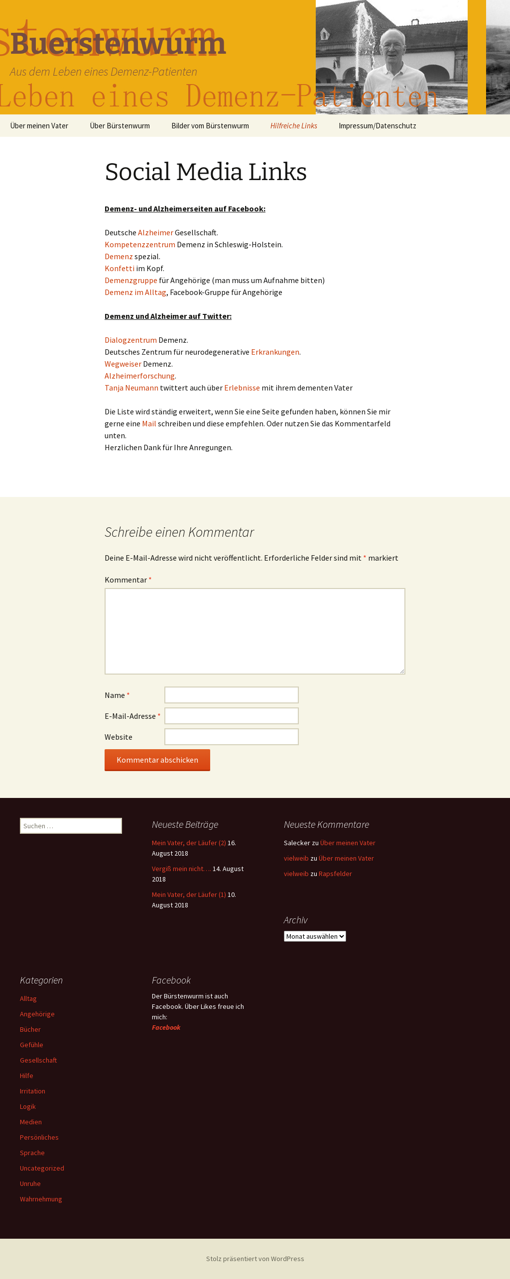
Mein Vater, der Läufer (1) (189, 894)
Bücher (30, 1029)
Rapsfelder (335, 873)
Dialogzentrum (131, 340)
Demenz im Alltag (135, 292)
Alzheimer (156, 232)
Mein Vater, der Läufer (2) (189, 842)
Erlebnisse (242, 388)
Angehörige (37, 1013)
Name (117, 695)
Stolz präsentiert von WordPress (255, 1258)
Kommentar (128, 580)
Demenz (119, 256)
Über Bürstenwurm (120, 125)
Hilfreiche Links (293, 125)
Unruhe (30, 1183)
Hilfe (26, 1075)
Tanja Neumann (131, 388)
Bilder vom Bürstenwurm (210, 125)
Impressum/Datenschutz (377, 125)
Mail (150, 423)
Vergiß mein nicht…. (181, 868)
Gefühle (31, 1044)
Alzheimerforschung (140, 376)
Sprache (32, 1152)
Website (118, 737)
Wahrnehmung (41, 1198)
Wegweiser (124, 364)
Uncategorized (42, 1168)
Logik (28, 1106)
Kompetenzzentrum (141, 244)
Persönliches (39, 1137)
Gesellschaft (38, 1060)
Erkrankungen (275, 352)
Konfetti (120, 268)
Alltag (28, 998)
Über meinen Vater (39, 125)
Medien (31, 1121)
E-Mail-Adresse (133, 716)
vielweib (296, 858)
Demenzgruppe (132, 280)
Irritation (32, 1090)
